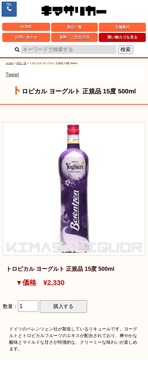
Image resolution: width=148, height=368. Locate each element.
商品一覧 (74, 27)
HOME (26, 27)
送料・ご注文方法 (74, 37)
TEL (9, 4)
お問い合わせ (26, 37)
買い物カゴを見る (122, 37)
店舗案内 (122, 27)
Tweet (12, 74)
